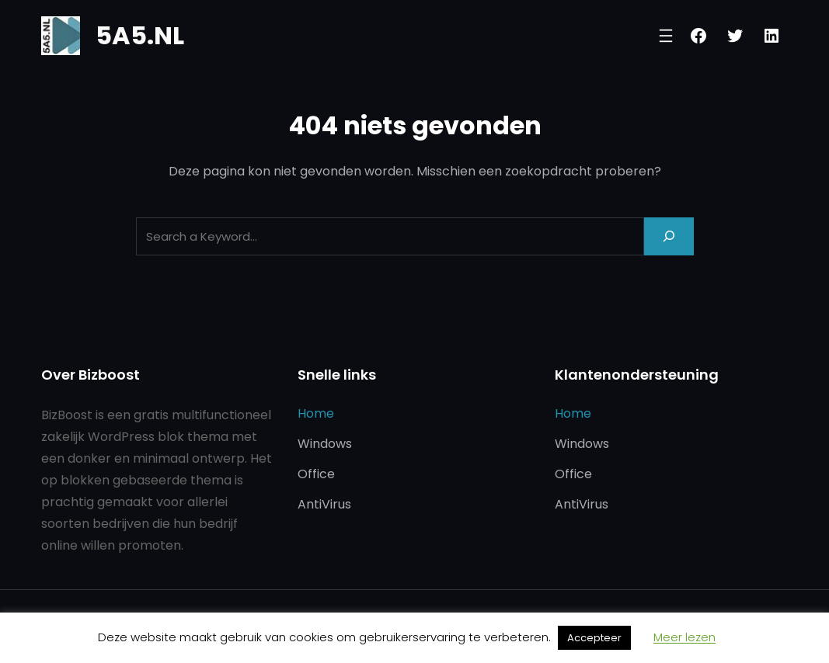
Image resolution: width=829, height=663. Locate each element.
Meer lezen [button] (684, 637)
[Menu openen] (666, 35)
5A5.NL (140, 35)
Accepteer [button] (594, 637)
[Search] (669, 236)
